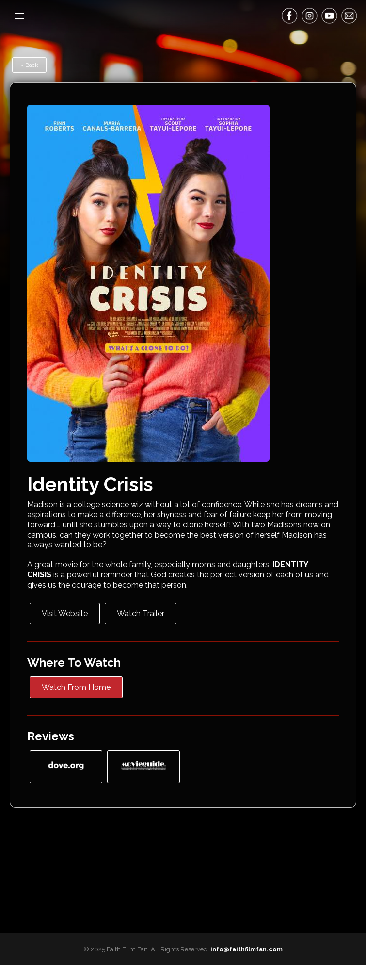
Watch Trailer (140, 613)
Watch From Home (76, 687)
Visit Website (65, 613)
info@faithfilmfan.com (246, 949)
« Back (29, 65)
